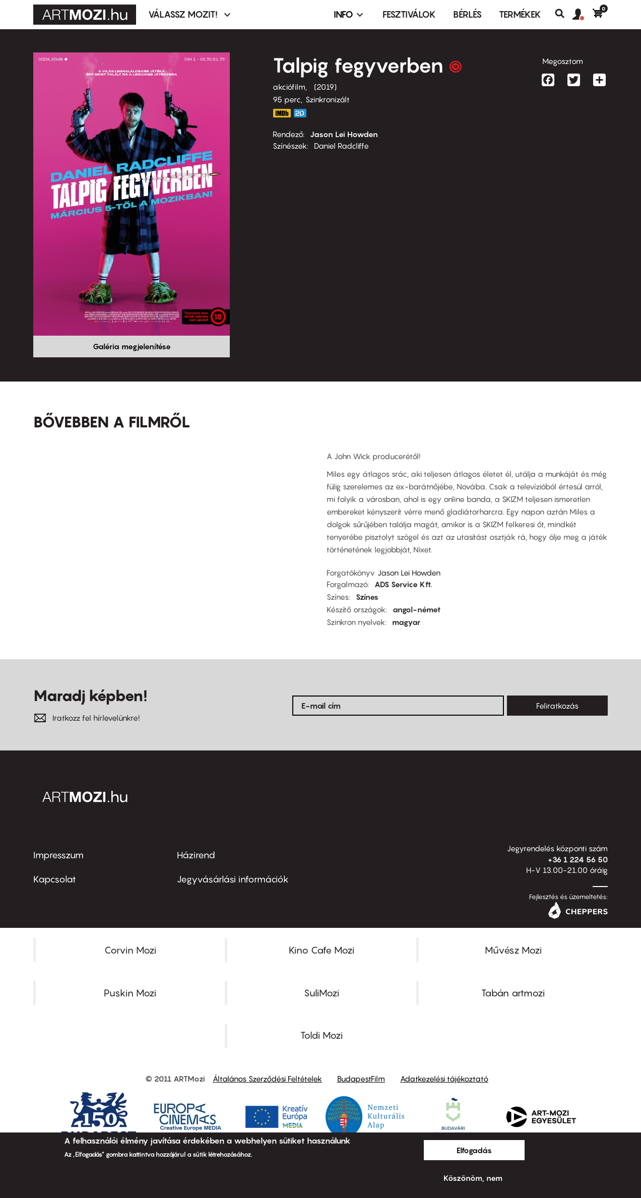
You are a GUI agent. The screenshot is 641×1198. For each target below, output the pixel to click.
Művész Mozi (513, 950)
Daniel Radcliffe (341, 145)
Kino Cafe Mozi (321, 950)
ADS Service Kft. (403, 584)
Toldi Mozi (321, 1035)
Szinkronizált (327, 99)
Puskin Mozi (130, 992)
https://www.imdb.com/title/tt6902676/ (282, 113)
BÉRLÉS (467, 14)
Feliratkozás (557, 705)
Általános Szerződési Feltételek (267, 1078)
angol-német (416, 609)
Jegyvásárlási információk (233, 879)
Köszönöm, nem (472, 1177)
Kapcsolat (54, 879)
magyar (406, 621)
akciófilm (289, 86)
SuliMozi (321, 992)
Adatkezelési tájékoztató (444, 1078)
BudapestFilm (361, 1078)
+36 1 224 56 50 (578, 859)
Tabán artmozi (513, 992)
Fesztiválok (409, 14)
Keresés (563, 14)
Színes (367, 596)
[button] (582, 14)
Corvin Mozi (130, 950)
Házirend (196, 855)
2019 (325, 86)
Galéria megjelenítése (132, 346)
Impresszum (58, 855)
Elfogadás (474, 1150)
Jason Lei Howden (344, 134)
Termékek (520, 14)
